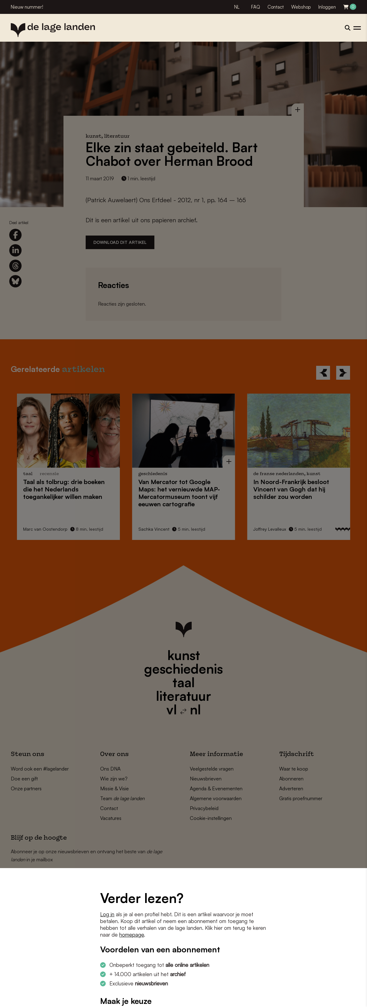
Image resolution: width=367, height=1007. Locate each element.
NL (236, 7)
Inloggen (327, 7)
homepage (131, 934)
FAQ (255, 7)
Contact (275, 7)
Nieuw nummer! (27, 7)
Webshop (301, 7)
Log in (107, 914)
